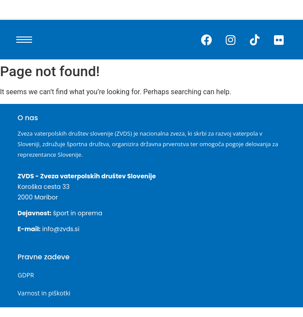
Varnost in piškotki (44, 293)
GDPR (26, 275)
